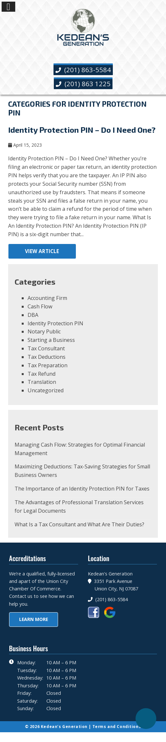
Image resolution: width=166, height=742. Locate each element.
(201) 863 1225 (83, 83)
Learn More (33, 619)
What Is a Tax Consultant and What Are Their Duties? (79, 524)
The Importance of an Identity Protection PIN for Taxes (82, 488)
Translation (42, 381)
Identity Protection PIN (55, 323)
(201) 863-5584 (83, 69)
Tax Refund (41, 373)
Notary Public (44, 331)
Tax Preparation (47, 365)
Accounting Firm (47, 298)
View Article (42, 251)
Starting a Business (51, 340)
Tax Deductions (46, 356)
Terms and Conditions (116, 726)
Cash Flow (40, 306)
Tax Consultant (46, 348)
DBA (33, 314)
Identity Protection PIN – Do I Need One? (82, 129)
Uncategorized (46, 390)
